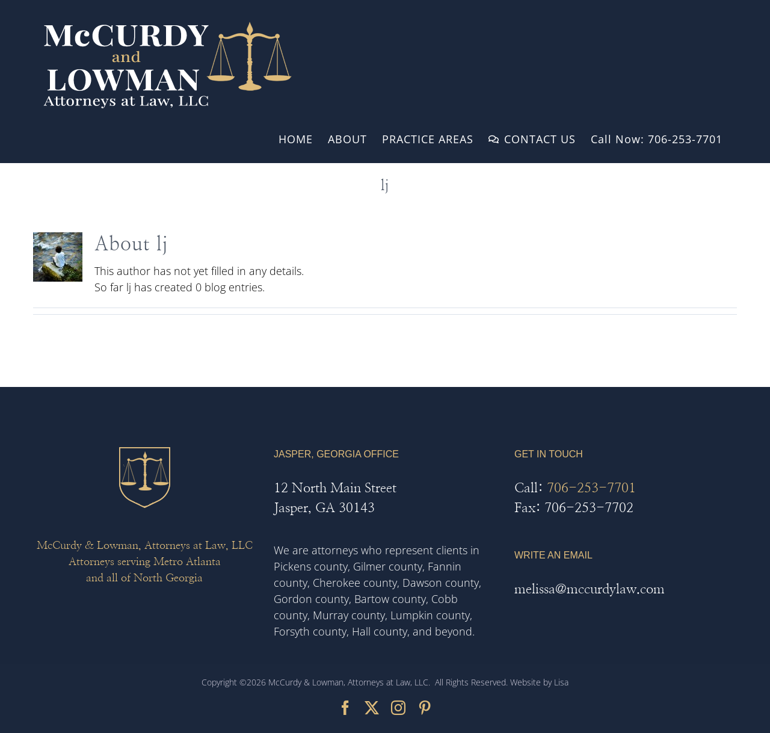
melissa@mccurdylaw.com (589, 589)
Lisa (561, 682)
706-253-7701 (591, 488)
